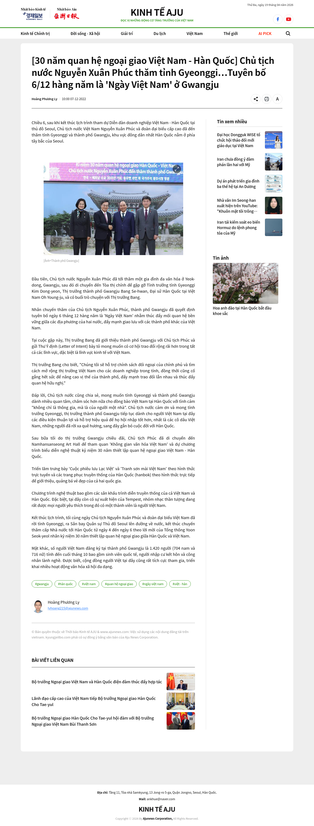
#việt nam (89, 584)
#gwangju (42, 584)
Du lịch (160, 33)
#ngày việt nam (153, 584)
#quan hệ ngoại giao (119, 584)
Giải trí (127, 33)
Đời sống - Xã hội (85, 33)
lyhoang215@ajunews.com (68, 608)
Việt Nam (195, 33)
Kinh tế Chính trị (35, 33)
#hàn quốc (65, 584)
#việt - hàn (180, 584)
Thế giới (231, 33)
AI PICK (265, 33)
